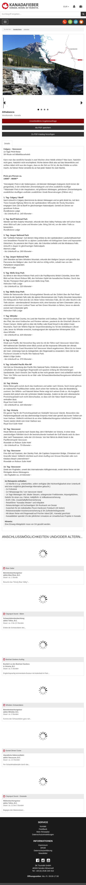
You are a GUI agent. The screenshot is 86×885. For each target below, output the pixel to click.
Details (7, 143)
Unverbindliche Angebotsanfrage (43, 121)
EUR (66, 7)
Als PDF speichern (43, 128)
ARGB (43, 848)
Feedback (43, 829)
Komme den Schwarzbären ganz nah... (17, 714)
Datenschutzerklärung (43, 850)
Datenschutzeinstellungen (43, 834)
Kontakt (43, 826)
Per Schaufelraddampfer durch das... (16, 759)
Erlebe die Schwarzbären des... (14, 623)
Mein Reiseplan (43, 832)
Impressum (43, 845)
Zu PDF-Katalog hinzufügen (43, 134)
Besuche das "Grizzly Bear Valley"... (16, 577)
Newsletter (43, 853)
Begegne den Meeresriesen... (13, 805)
